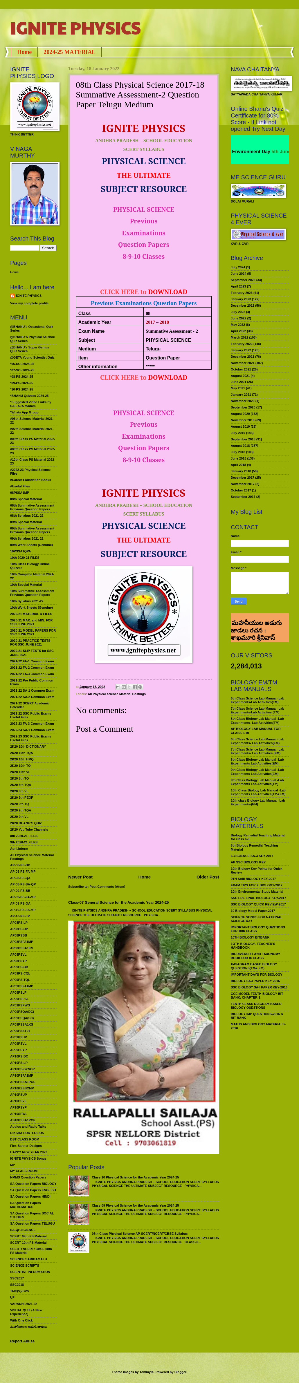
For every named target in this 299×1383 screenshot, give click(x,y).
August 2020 (240, 413)
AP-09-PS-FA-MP (23, 897)
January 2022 (241, 350)
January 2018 (241, 471)
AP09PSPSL (19, 999)
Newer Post (80, 876)
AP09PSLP (18, 992)
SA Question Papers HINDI (30, 1196)
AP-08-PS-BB (20, 865)
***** (150, 366)
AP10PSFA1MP (21, 1075)
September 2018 (243, 439)
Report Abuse (22, 1341)
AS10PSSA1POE (22, 1120)
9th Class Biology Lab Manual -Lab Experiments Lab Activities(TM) (257, 782)
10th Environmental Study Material (257, 891)
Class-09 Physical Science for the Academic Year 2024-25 (135, 1205)
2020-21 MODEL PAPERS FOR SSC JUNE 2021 (33, 632)
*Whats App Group (24, 412)
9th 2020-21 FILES (23, 842)
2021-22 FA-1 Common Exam (32, 661)
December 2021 (242, 356)
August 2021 (240, 375)
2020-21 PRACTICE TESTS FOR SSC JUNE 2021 (30, 642)
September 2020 (243, 407)
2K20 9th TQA (20, 810)
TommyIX (147, 1372)
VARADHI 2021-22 (23, 1304)
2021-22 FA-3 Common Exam (32, 674)
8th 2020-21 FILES (23, 836)
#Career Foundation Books (30, 480)
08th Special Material (26, 499)
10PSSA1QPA (20, 551)
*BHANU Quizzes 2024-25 (29, 395)
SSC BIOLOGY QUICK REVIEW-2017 (258, 904)
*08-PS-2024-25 (21, 376)
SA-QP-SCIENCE (23, 1230)
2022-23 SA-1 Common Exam (32, 730)
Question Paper (163, 357)
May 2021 (238, 388)
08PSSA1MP (19, 492)
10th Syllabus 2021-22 (27, 601)
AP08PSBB (18, 935)
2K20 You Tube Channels (29, 829)
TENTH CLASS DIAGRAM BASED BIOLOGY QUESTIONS (256, 1005)
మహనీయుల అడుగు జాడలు (28, 1326)
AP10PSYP (18, 1107)
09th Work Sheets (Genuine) (31, 545)
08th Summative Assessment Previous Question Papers (32, 507)
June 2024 (238, 273)
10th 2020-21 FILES (24, 557)
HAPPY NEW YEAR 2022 (28, 1152)
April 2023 (238, 286)
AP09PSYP (18, 1050)
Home (24, 52)
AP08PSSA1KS (21, 948)
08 (148, 313)
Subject (86, 340)
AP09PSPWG (20, 1005)
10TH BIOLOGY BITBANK (250, 937)
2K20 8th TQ (19, 778)
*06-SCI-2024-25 (22, 364)
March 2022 (239, 337)
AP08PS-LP (19, 922)
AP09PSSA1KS (21, 1024)
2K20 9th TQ (19, 804)
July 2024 (238, 267)
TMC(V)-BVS (19, 1291)
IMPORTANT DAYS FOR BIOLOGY (256, 974)
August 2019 (240, 426)
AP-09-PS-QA (20, 903)
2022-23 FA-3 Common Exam (32, 723)
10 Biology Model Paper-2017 (253, 910)
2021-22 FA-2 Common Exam (32, 667)
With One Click (21, 1320)
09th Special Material (26, 522)
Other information (98, 366)
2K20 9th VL (19, 816)
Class (84, 313)
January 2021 (241, 394)
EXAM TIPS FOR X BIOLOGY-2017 (256, 885)
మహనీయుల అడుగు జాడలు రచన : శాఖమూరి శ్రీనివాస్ (256, 621)
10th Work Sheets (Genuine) (31, 607)
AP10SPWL (18, 1114)
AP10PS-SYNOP (22, 1069)
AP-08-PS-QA (20, 878)
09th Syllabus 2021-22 (27, 538)
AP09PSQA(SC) (22, 1018)
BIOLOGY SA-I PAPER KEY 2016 (255, 981)
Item (83, 357)
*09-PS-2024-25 (21, 383)
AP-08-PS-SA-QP (23, 884)
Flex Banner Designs (26, 1145)
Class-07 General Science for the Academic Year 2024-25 (118, 902)
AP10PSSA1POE (22, 1082)
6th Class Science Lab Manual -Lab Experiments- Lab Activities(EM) (257, 741)
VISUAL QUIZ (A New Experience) (26, 1312)
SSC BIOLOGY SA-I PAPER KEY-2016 (259, 987)
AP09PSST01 (20, 1031)
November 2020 (243, 401)
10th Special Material (26, 584)
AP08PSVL (18, 954)
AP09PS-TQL (20, 979)
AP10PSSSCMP (22, 1088)
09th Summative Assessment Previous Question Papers (32, 530)
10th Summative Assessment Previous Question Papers (32, 592)
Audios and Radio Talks (28, 1126)
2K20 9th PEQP (21, 797)
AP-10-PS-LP (20, 916)
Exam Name (91, 331)
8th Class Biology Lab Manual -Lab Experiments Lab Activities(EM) (257, 761)
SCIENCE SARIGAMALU (28, 1259)
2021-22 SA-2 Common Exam (32, 697)
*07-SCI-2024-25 (22, 370)
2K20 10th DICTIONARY (28, 746)
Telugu (153, 348)
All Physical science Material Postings (117, 694)
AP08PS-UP (19, 929)
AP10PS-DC (19, 1056)
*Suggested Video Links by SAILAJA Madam (30, 404)
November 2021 (243, 363)
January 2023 (241, 299)
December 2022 (242, 305)
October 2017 (241, 490)
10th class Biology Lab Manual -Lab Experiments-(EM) (258, 802)
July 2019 (238, 433)
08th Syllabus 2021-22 (27, 515)
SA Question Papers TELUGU (32, 1223)
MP (12, 1165)
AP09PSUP (18, 1037)
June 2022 (238, 318)
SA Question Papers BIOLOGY (33, 1183)
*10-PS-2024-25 (21, 389)
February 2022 (242, 344)
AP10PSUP (18, 1094)
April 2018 (238, 465)
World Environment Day (252, 151)
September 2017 (243, 496)
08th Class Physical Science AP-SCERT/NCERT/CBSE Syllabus (140, 1233)
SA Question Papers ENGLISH (33, 1190)
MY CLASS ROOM (23, 1171)
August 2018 (240, 445)
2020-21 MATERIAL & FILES (31, 614)
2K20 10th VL (20, 772)
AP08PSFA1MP (21, 941)
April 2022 (238, 331)
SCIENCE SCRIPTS (24, 1265)
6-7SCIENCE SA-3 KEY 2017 (252, 856)
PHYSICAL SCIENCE (168, 340)
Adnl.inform (19, 848)
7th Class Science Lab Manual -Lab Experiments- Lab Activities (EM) (257, 751)
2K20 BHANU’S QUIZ (26, 823)
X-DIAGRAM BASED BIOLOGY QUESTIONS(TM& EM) (254, 966)
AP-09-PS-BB (20, 890)
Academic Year (94, 322)
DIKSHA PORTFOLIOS (27, 1133)
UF (12, 1297)
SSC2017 (17, 1278)
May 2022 (238, 324)
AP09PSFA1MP (21, 986)
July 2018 (238, 452)
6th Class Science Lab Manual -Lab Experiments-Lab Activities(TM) (257, 700)
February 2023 (242, 292)
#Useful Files (20, 486)
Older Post (208, 876)
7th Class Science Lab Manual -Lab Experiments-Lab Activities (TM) (257, 710)
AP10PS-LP (19, 1062)
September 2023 (243, 280)
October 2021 (241, 369)
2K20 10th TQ (20, 765)
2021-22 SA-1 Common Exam (32, 690)
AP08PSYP (18, 961)
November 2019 (243, 420)
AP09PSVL (18, 1043)
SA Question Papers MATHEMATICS (25, 1204)
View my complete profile (29, 303)
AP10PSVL (18, 1101)
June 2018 (238, 458)
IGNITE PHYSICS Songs (28, 1158)
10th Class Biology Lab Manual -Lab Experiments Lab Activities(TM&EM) (258, 792)
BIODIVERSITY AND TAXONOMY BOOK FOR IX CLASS (255, 955)
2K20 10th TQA (21, 753)
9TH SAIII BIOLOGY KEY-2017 (253, 879)
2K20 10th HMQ (22, 759)
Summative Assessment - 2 (172, 331)
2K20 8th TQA (20, 785)
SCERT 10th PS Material (28, 1242)
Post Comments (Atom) (107, 886)
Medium (87, 348)
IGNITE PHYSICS (75, 27)
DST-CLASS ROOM (24, 1139)
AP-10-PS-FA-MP (23, 910)
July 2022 (238, 312)
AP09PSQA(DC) (22, 1011)
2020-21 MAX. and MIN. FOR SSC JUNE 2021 (31, 622)
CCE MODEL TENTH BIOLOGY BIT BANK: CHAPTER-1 (257, 995)
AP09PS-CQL (20, 973)
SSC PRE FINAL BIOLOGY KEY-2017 (258, 898)
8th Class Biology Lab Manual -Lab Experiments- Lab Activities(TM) (257, 720)
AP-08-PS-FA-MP (23, 871)
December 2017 (242, 477)
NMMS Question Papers (28, 1177)
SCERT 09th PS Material (28, 1236)
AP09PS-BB (19, 967)
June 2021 (238, 382)
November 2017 (243, 484)
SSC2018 (17, 1284)
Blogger (180, 1372)
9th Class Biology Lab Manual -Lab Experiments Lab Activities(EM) (257, 771)
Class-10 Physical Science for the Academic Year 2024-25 (135, 1177)
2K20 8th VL (19, 791)
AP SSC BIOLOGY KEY (248, 862)
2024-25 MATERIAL (70, 52)
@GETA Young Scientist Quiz (32, 357)
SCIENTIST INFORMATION (30, 1272)
